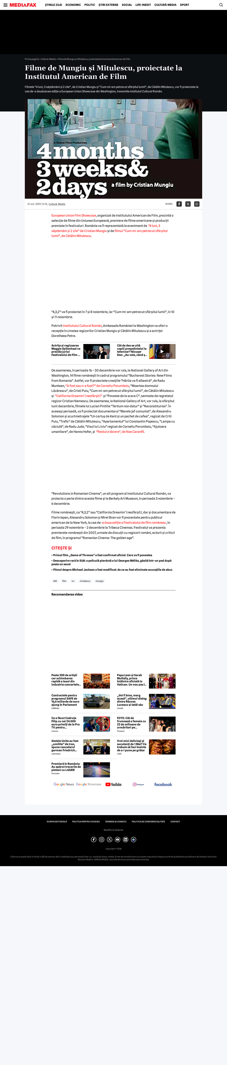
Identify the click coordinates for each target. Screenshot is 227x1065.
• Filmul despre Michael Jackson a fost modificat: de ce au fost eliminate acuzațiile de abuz (111, 569)
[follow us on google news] (63, 785)
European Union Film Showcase (73, 215)
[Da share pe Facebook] (179, 204)
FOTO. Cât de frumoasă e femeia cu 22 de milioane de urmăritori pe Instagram (131, 723)
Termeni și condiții (115, 821)
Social (127, 5)
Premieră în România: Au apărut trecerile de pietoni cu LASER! (66, 767)
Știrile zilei (53, 5)
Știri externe (108, 5)
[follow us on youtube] (113, 785)
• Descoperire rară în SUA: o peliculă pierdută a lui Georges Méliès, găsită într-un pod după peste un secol (111, 562)
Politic (89, 5)
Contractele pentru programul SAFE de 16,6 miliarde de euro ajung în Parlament (65, 700)
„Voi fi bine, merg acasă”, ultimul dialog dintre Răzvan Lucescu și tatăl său (132, 700)
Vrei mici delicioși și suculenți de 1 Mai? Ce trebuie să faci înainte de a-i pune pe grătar (131, 745)
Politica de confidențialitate (148, 821)
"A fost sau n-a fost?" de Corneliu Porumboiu (97, 386)
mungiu (100, 581)
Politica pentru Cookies (86, 821)
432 (55, 581)
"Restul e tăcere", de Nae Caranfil (120, 432)
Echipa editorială (57, 821)
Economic (73, 5)
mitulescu (85, 581)
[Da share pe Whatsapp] (197, 204)
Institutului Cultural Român (82, 326)
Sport (184, 5)
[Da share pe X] (188, 204)
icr (73, 581)
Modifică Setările (113, 830)
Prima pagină (32, 59)
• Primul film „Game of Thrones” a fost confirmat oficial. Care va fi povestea (101, 555)
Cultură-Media (165, 5)
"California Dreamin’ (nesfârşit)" (78, 396)
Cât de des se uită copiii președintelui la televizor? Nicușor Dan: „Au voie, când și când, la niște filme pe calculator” (131, 350)
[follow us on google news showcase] (88, 785)
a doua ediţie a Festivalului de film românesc (134, 522)
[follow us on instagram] (138, 785)
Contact (175, 821)
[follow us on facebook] (163, 785)
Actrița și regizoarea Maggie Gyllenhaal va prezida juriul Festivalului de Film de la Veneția (66, 350)
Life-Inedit (143, 5)
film (64, 581)
